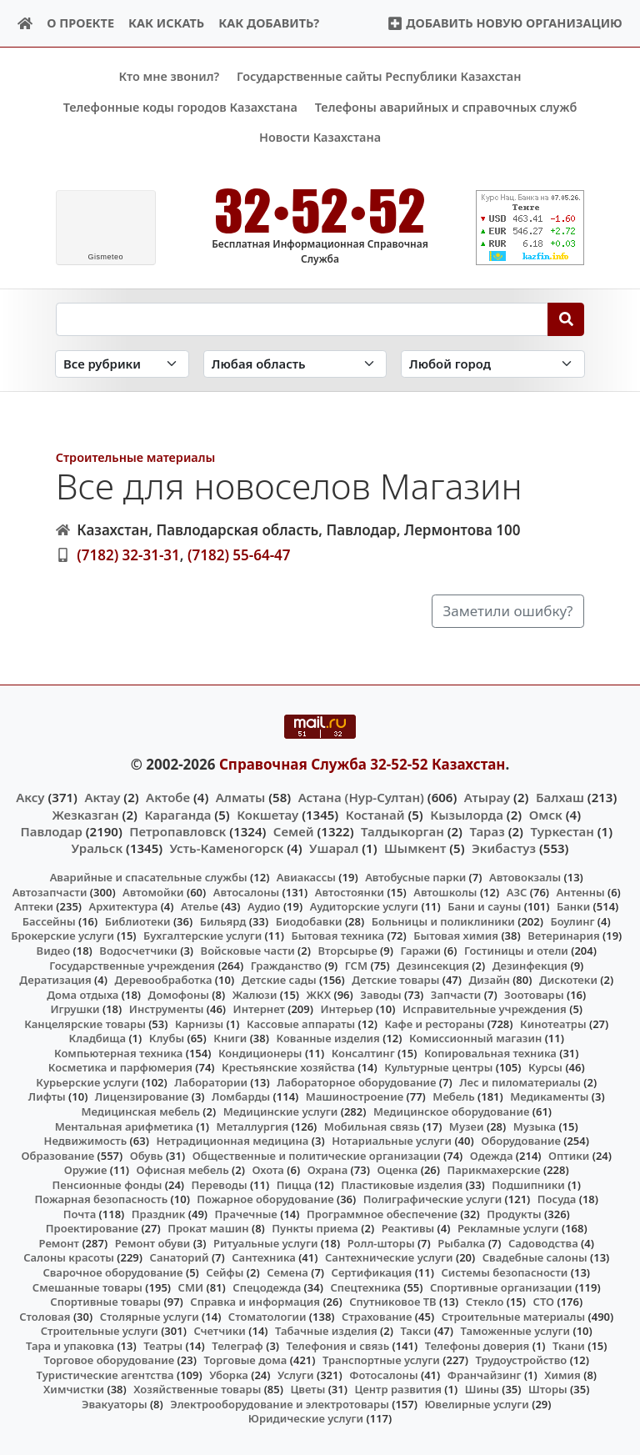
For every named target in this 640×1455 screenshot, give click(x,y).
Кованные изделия (327, 1038)
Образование (58, 1154)
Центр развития (397, 1389)
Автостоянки (349, 891)
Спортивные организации (501, 1286)
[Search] (566, 318)
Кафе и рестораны (434, 1023)
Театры (162, 1344)
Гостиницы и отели (516, 950)
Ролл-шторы (381, 1243)
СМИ (191, 1286)
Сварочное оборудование (112, 1272)
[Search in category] (122, 364)
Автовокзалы (525, 877)
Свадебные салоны (535, 1257)
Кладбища (97, 1038)
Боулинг (572, 921)
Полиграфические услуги (432, 1199)
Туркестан (561, 830)
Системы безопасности (504, 1272)
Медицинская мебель (140, 1111)
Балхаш (560, 797)
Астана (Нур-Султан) (361, 797)
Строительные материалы (136, 456)
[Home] (25, 24)
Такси (415, 1330)
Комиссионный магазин (475, 1038)
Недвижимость (86, 1140)
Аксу (30, 797)
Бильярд (223, 921)
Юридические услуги (305, 1418)
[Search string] (302, 318)
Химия (562, 1374)
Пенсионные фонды (107, 1184)
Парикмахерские (494, 1169)
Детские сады (279, 979)
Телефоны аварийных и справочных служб (446, 107)
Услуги (296, 1374)
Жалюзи (255, 993)
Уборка (228, 1374)
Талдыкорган (402, 830)
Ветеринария (563, 935)
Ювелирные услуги (476, 1404)
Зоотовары (533, 993)
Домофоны (178, 993)
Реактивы (408, 1228)
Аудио (264, 906)
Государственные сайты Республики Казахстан (379, 76)
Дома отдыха (82, 993)
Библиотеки (138, 921)
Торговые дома (245, 1359)
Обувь (146, 1154)
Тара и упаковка (70, 1344)
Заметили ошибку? (508, 610)
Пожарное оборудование (265, 1199)
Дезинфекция (530, 964)
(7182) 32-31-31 (128, 554)
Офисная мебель (183, 1169)
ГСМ (356, 964)
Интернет (259, 1008)
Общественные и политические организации (316, 1154)
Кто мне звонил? (168, 76)
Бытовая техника (337, 935)
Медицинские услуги (280, 1111)
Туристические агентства (104, 1374)
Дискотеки (568, 979)
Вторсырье (347, 950)
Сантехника (264, 1257)
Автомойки (152, 891)
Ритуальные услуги (265, 1243)
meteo (105, 257)
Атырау (487, 797)
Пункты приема (315, 1228)
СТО (544, 1301)
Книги (230, 1038)
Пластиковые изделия (401, 1184)
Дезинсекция (433, 964)
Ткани (568, 1344)
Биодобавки (309, 921)
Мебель (453, 1096)
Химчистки (73, 1389)
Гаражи (420, 950)
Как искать (166, 23)
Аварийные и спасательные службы (149, 877)
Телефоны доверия (477, 1344)
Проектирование (92, 1228)
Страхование (377, 1315)
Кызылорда (466, 813)
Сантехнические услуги (389, 1257)
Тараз (486, 830)
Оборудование (521, 1140)
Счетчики (219, 1330)
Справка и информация (255, 1301)
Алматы (241, 797)
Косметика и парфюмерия (120, 1067)
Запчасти (456, 993)
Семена (287, 1272)
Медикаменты (549, 1096)
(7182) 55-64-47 (239, 554)
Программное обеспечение (382, 1213)
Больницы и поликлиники (443, 921)
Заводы (380, 993)
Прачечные (246, 1213)
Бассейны (49, 921)
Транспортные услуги (381, 1359)
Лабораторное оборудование (356, 1082)
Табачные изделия (326, 1330)
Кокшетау (267, 813)
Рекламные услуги (508, 1228)
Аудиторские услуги (364, 906)
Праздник (159, 1213)
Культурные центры (438, 1067)
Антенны (581, 891)
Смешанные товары (87, 1286)
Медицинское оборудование (451, 1111)
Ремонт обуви (153, 1243)
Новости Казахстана (320, 137)
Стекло (485, 1301)
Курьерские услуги (87, 1082)
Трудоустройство (521, 1359)
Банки (573, 906)
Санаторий (179, 1257)
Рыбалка (461, 1243)
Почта (80, 1213)
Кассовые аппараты (301, 1023)
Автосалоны (246, 891)
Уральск (97, 848)
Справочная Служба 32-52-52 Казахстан (362, 763)
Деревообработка (163, 979)
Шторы (548, 1389)
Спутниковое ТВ (392, 1301)
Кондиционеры (260, 1052)
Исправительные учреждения (484, 1008)
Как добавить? (268, 23)
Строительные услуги (99, 1330)
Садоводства (543, 1243)
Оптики (568, 1154)
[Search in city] (492, 364)
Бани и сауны (484, 906)
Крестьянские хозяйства (288, 1067)
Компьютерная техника (118, 1052)
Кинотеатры (553, 1023)
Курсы (545, 1067)
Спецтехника (365, 1286)
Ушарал (333, 848)
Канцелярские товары (85, 1023)
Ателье (199, 906)
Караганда (177, 813)
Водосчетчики (138, 950)
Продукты (514, 1213)
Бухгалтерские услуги (202, 935)
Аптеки (33, 906)
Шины (482, 1389)
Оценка (397, 1169)
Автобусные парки (415, 877)
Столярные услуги (149, 1315)
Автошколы (445, 891)
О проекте (80, 23)
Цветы (307, 1389)
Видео (54, 950)
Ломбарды (241, 1096)
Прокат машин (208, 1228)
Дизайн (488, 979)
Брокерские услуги (62, 935)
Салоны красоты (68, 1257)
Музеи (466, 1125)
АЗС (517, 891)
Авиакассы (306, 877)
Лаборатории (211, 1082)
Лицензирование (141, 1096)
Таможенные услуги (516, 1330)
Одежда (491, 1154)
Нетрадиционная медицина (232, 1140)
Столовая (44, 1315)
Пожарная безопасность (101, 1199)
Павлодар (51, 830)
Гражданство (286, 964)
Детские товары (395, 979)
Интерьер (346, 1008)
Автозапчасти (50, 891)
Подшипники (528, 1184)
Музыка (534, 1125)
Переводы (220, 1184)
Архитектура (123, 906)
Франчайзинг (485, 1374)
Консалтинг (363, 1052)
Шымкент (415, 848)
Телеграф (237, 1344)
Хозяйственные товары (197, 1389)
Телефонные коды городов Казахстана (180, 107)
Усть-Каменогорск (227, 848)
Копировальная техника (490, 1052)
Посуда (557, 1199)
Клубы (166, 1038)
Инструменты (166, 1008)
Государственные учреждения (132, 964)
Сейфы (224, 1272)
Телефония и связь (338, 1344)
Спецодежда (266, 1286)
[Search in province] (295, 364)
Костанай (375, 813)
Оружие (86, 1169)
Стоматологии (267, 1315)
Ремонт (59, 1243)
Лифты (47, 1096)
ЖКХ (319, 993)
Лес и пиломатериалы (520, 1082)
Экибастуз (504, 848)
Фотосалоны (383, 1374)
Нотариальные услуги (392, 1140)
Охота (267, 1169)
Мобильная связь (372, 1125)
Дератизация (55, 979)
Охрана (328, 1169)
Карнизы (199, 1023)
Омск (545, 813)
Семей (293, 830)
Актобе (168, 797)
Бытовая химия (455, 935)
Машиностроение (354, 1096)
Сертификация (372, 1272)
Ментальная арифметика (124, 1125)
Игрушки (74, 1008)
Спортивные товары (105, 1301)
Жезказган (85, 813)
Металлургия (253, 1125)
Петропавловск (177, 830)
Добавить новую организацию (505, 23)
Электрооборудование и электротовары (279, 1404)
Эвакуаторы (115, 1404)
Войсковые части (248, 950)
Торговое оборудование (109, 1359)
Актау (102, 797)
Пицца (294, 1184)
